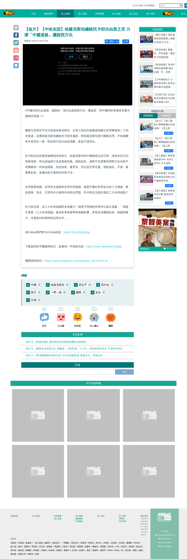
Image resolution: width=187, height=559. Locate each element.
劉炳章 (83, 543)
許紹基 (121, 543)
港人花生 (133, 13)
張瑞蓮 (21, 543)
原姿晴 (114, 543)
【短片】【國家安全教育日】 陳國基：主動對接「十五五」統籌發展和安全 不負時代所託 (73, 348)
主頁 (33, 13)
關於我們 (144, 516)
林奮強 (30, 554)
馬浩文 (98, 543)
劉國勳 (28, 550)
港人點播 (65, 13)
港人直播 (82, 13)
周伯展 (72, 546)
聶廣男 (95, 550)
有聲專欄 (99, 13)
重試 (85, 56)
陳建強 (95, 546)
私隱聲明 (144, 519)
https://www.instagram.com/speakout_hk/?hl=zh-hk (76, 260)
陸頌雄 (51, 550)
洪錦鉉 (44, 550)
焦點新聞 (48, 13)
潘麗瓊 (80, 546)
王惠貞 (65, 546)
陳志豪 (13, 554)
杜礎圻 (82, 550)
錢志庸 (21, 550)
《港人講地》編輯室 (41, 543)
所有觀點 (79, 521)
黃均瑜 (13, 550)
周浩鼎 (34, 546)
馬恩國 (103, 546)
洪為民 (124, 546)
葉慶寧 (87, 546)
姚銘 (140, 550)
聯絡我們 (144, 529)
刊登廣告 (144, 532)
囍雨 (37, 554)
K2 (122, 550)
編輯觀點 (79, 519)
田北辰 (42, 546)
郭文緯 (137, 543)
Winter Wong (113, 550)
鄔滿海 (49, 546)
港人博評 (150, 13)
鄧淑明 (131, 546)
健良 (88, 550)
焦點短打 (56, 543)
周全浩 (110, 546)
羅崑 (135, 550)
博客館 (122, 519)
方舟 (117, 546)
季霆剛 (57, 546)
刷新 (71, 56)
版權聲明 (144, 524)
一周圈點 (65, 543)
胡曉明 (26, 546)
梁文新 (128, 550)
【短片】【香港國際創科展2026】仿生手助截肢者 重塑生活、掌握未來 (63, 355)
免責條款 (144, 521)
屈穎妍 (13, 543)
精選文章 (22, 554)
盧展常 (103, 550)
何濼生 (106, 543)
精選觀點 (148, 115)
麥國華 (129, 543)
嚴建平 (66, 550)
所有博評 (122, 521)
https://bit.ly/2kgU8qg (77, 232)
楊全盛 (139, 546)
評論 (124, 372)
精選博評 (166, 115)
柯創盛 (36, 550)
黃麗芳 (59, 550)
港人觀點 (116, 13)
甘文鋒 (74, 550)
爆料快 (143, 535)
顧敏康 (28, 543)
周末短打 (75, 543)
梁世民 (91, 543)
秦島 (20, 546)
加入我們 (144, 526)
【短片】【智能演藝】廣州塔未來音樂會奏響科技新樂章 (55, 342)
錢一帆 (13, 546)
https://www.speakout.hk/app (104, 246)
